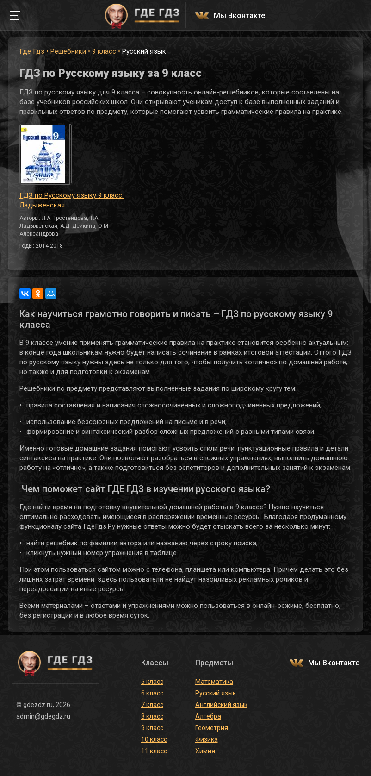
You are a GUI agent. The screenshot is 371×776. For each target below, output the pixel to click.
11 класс (154, 751)
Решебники (68, 51)
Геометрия (211, 728)
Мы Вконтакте (239, 16)
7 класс (152, 704)
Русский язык (215, 693)
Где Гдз (31, 51)
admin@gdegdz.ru (43, 716)
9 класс (104, 51)
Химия (205, 751)
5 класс (152, 681)
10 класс (154, 739)
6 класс (152, 693)
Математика (214, 681)
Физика (206, 739)
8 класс (152, 716)
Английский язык (221, 704)
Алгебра (208, 716)
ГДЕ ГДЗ (142, 15)
